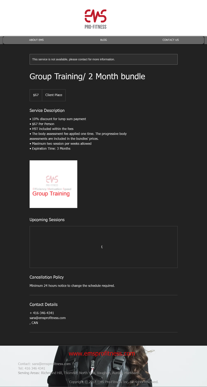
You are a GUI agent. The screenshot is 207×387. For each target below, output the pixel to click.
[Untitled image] (53, 184)
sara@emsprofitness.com (51, 364)
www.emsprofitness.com (102, 354)
